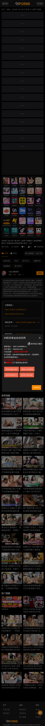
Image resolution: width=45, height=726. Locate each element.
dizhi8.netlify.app (27, 375)
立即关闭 (36, 387)
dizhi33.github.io (11, 375)
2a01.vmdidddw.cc (20, 346)
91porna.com (18, 349)
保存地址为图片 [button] (34, 343)
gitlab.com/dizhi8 (27, 369)
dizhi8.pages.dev (11, 369)
